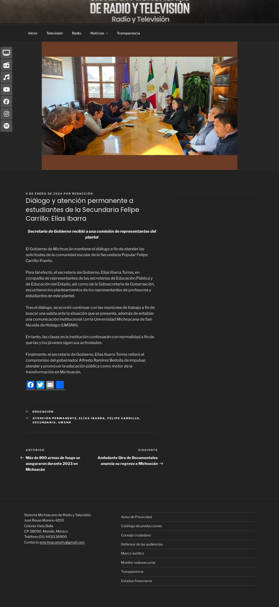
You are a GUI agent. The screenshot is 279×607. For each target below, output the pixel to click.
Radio (76, 32)
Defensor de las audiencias (142, 543)
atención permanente (55, 417)
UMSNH (64, 421)
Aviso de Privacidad (136, 516)
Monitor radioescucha (138, 562)
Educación (43, 411)
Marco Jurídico (132, 552)
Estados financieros (136, 580)
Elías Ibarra (92, 417)
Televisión (54, 32)
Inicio (32, 32)
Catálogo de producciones (141, 525)
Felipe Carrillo (123, 417)
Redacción (82, 193)
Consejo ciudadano (136, 534)
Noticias (99, 32)
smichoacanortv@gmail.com (62, 541)
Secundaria (44, 421)
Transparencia (128, 32)
